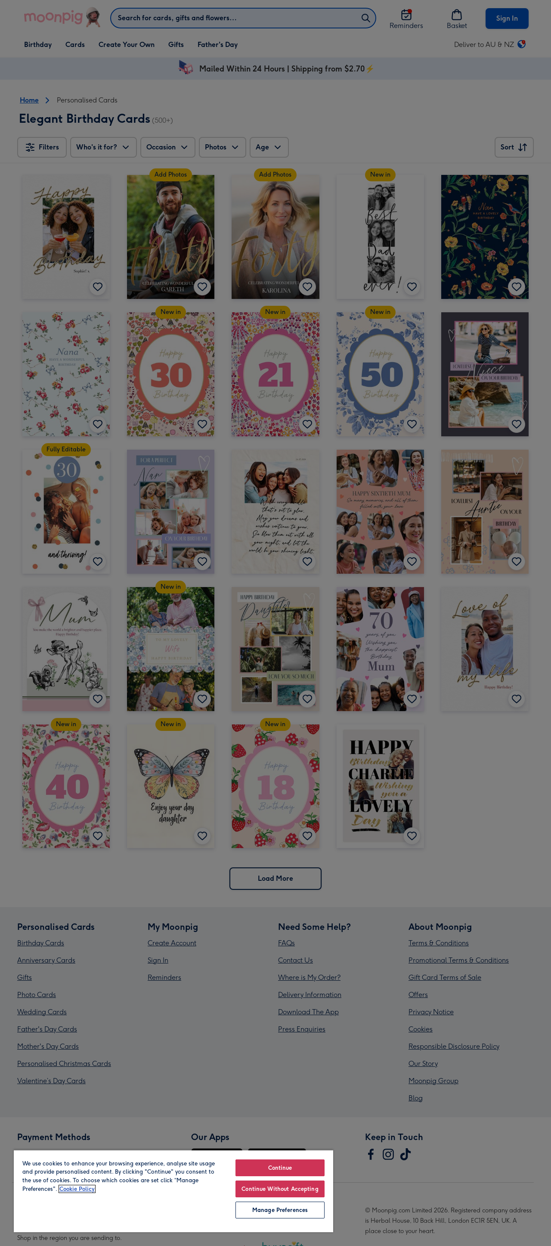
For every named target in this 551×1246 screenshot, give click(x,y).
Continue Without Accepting (279, 1189)
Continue (280, 1168)
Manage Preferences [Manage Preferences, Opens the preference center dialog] (280, 1210)
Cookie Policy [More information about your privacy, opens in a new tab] (77, 1189)
